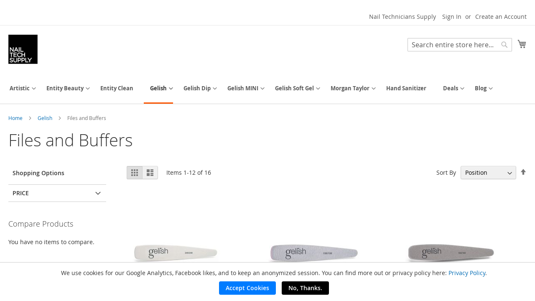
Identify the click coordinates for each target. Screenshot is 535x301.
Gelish (46, 118)
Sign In (451, 16)
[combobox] (460, 44)
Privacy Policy (466, 273)
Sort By (446, 172)
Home (16, 118)
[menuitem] (19, 88)
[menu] (267, 89)
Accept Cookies (247, 288)
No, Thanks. (305, 288)
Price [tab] (21, 193)
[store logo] (23, 49)
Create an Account (501, 16)
